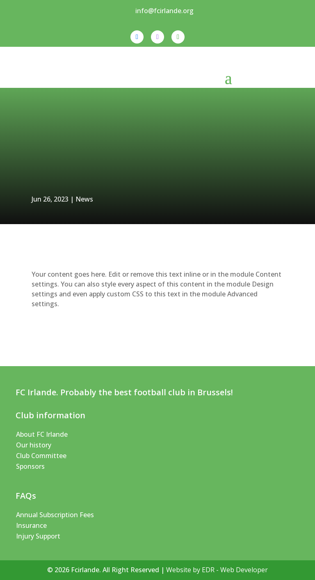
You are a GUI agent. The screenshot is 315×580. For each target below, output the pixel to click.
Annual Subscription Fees (55, 514)
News (84, 199)
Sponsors (30, 466)
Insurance (31, 525)
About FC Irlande (42, 434)
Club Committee (41, 455)
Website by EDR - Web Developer (217, 569)
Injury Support (38, 536)
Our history (33, 444)
